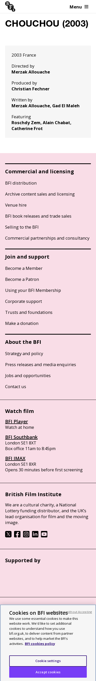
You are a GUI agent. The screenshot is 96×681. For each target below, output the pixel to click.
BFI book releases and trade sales (38, 216)
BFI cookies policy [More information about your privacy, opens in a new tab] (40, 645)
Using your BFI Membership (33, 290)
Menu (79, 7)
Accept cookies (48, 674)
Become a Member (23, 268)
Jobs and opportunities (28, 375)
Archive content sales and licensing (40, 194)
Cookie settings (48, 662)
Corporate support (23, 301)
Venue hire (16, 205)
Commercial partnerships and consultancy (47, 238)
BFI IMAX (15, 458)
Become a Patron (22, 279)
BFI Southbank (21, 437)
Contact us (15, 386)
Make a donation (21, 323)
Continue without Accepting (72, 613)
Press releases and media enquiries (40, 364)
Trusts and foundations (28, 312)
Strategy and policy (24, 353)
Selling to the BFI (22, 227)
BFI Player (16, 421)
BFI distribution (21, 183)
